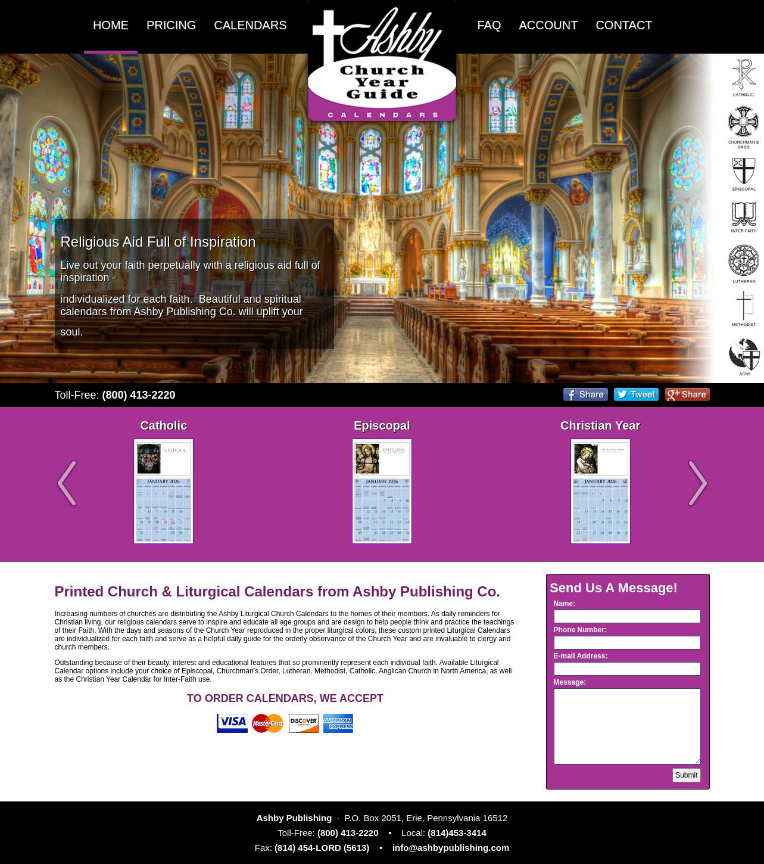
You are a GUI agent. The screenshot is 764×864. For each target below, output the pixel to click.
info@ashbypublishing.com (450, 848)
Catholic (163, 425)
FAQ (489, 25)
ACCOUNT (548, 25)
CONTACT (623, 25)
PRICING (171, 25)
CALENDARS (250, 25)
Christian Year (600, 425)
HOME (111, 25)
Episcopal (382, 425)
